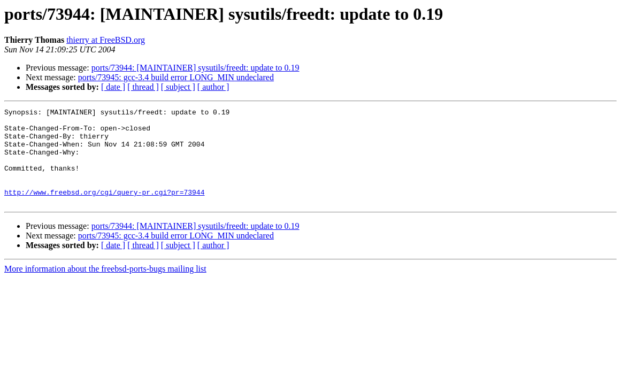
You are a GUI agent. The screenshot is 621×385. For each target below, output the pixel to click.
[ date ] (113, 86)
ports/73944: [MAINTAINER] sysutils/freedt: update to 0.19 (195, 67)
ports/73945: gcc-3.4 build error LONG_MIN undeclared (176, 77)
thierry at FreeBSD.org (105, 39)
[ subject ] (178, 86)
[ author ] (213, 86)
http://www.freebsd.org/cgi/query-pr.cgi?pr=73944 (104, 209)
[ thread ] (143, 86)
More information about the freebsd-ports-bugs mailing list (105, 287)
